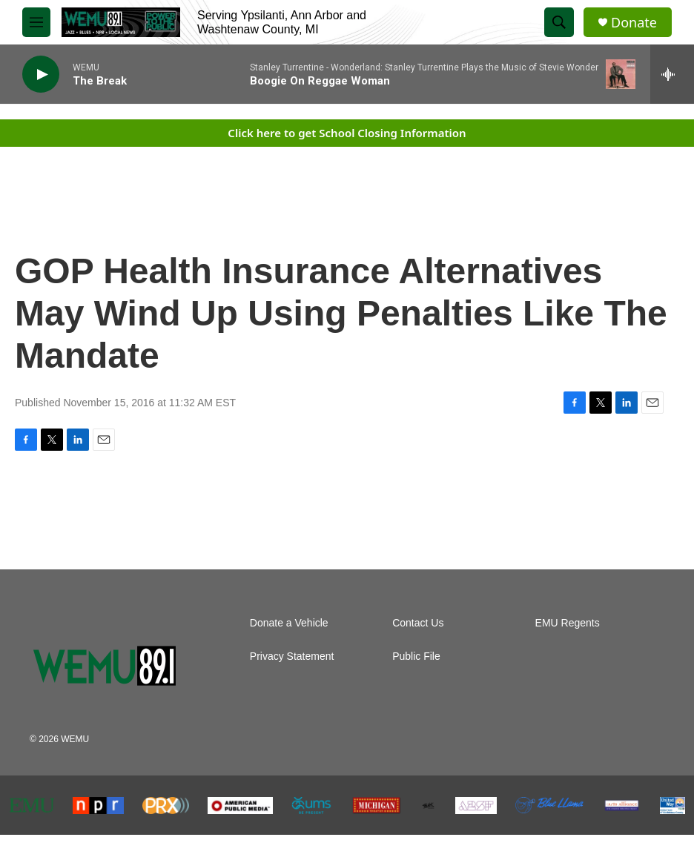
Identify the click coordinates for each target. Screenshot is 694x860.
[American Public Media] (240, 805)
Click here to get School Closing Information (347, 132)
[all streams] (672, 74)
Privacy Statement (292, 656)
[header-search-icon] (559, 22)
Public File (416, 656)
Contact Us (417, 623)
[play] (41, 74)
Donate (634, 22)
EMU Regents (567, 623)
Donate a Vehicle (289, 623)
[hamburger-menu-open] (36, 22)
